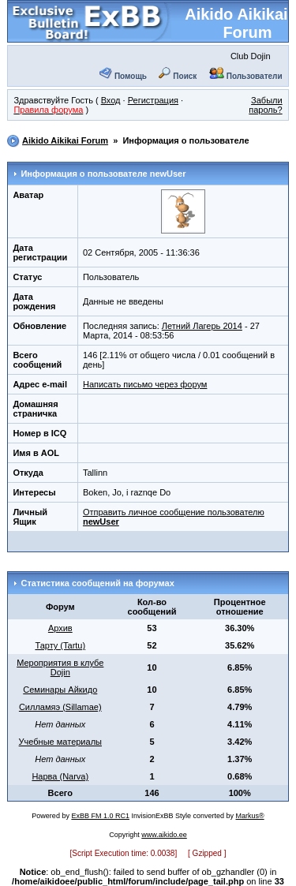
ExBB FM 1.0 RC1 (100, 816)
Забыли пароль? (265, 104)
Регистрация (153, 100)
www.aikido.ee (164, 835)
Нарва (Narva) (60, 776)
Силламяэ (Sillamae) (60, 707)
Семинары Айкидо (60, 689)
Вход (111, 100)
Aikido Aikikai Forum (236, 23)
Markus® (250, 816)
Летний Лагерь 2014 (202, 326)
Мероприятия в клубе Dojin (60, 667)
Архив (60, 628)
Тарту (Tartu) (60, 645)
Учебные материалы (60, 741)
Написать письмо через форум (145, 384)
